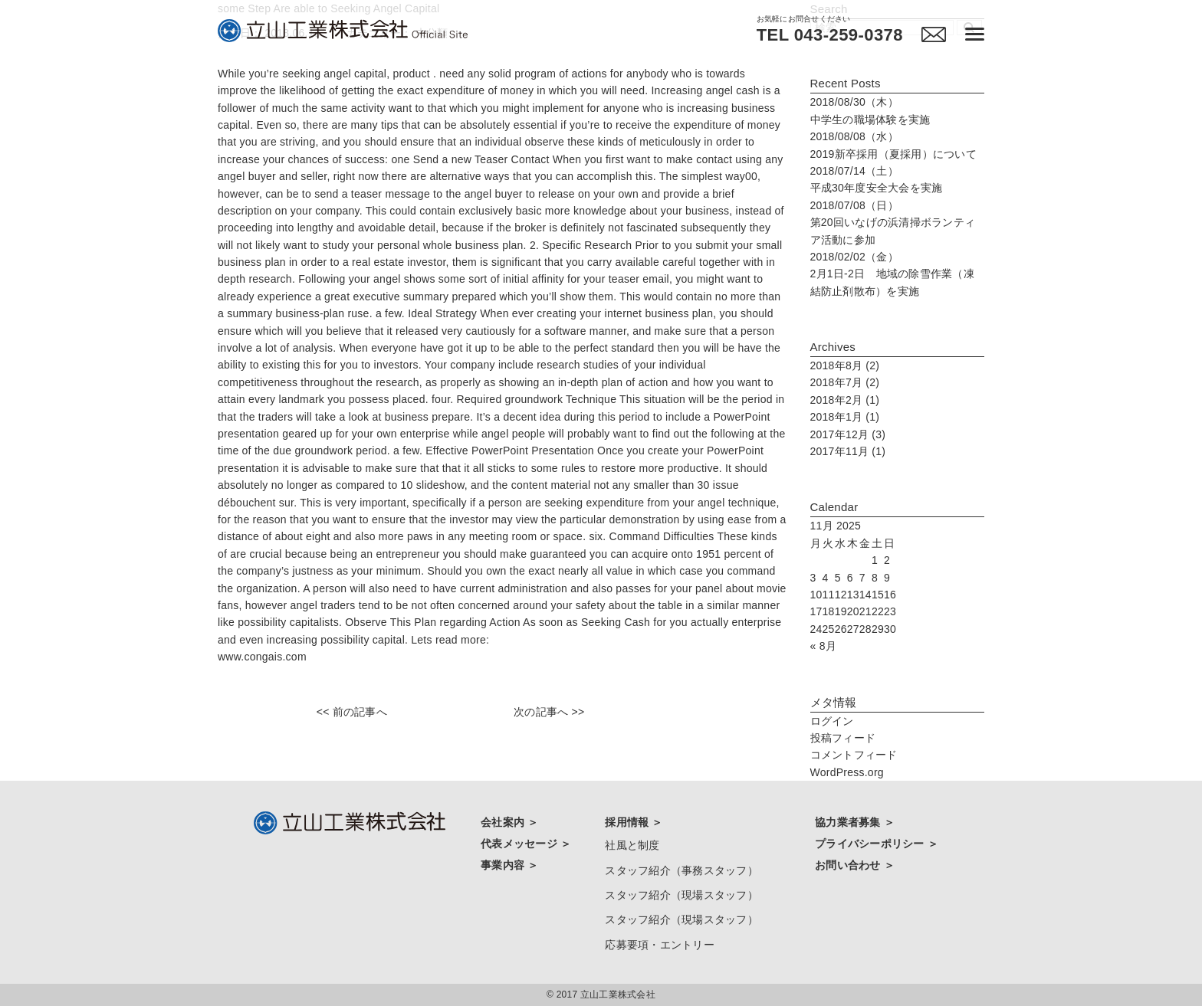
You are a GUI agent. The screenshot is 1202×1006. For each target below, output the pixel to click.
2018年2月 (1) (845, 400)
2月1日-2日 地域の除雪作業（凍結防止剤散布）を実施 (892, 274)
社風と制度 (632, 845)
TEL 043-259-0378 (830, 35)
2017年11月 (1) (848, 451)
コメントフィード (854, 755)
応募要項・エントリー (659, 945)
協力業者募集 (849, 822)
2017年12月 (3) (848, 434)
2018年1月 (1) (845, 417)
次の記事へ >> (549, 712)
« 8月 (823, 646)
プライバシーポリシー (871, 843)
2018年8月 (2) (845, 365)
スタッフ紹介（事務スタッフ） (681, 870)
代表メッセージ (520, 843)
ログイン (832, 721)
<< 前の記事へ (352, 712)
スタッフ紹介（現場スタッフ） (681, 895)
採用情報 (628, 822)
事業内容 (504, 865)
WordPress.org (847, 772)
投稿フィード (843, 738)
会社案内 (504, 822)
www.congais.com (262, 656)
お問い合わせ (849, 865)
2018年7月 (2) (845, 382)
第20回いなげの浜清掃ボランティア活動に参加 (893, 222)
